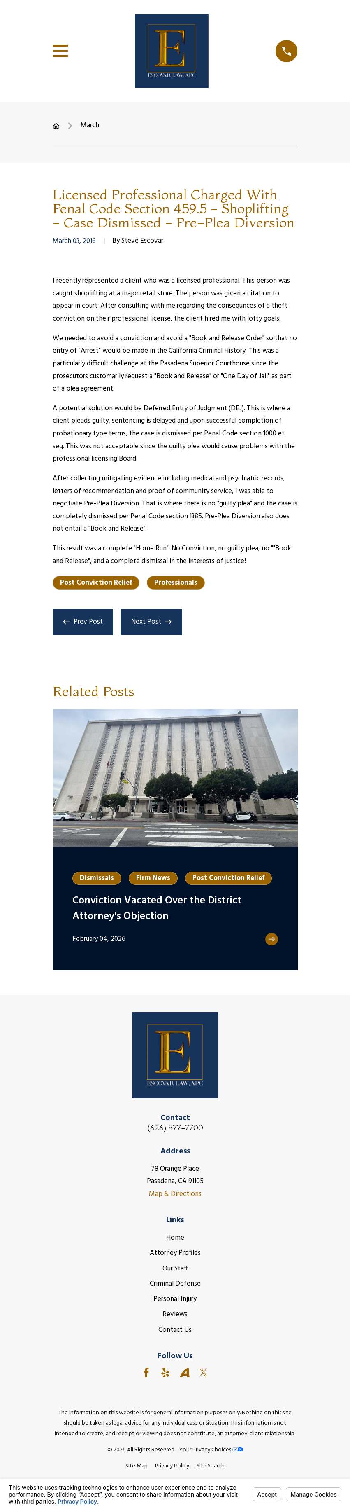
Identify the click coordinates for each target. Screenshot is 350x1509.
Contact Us (175, 1330)
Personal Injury (175, 1299)
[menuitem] (136, 1466)
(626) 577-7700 (175, 1128)
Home (175, 1237)
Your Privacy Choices (211, 1450)
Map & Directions (175, 1194)
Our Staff (175, 1268)
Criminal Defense (175, 1283)
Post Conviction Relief (96, 582)
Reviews (175, 1314)
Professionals (175, 582)
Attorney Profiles (175, 1253)
